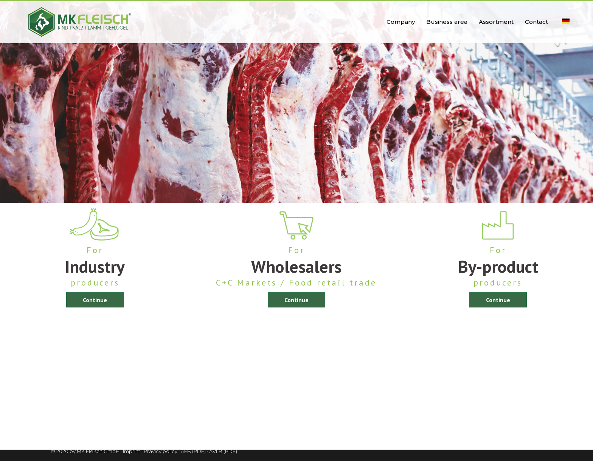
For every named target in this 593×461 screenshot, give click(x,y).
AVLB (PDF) (223, 451)
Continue (95, 300)
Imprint (131, 451)
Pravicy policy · (162, 451)
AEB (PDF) (193, 451)
